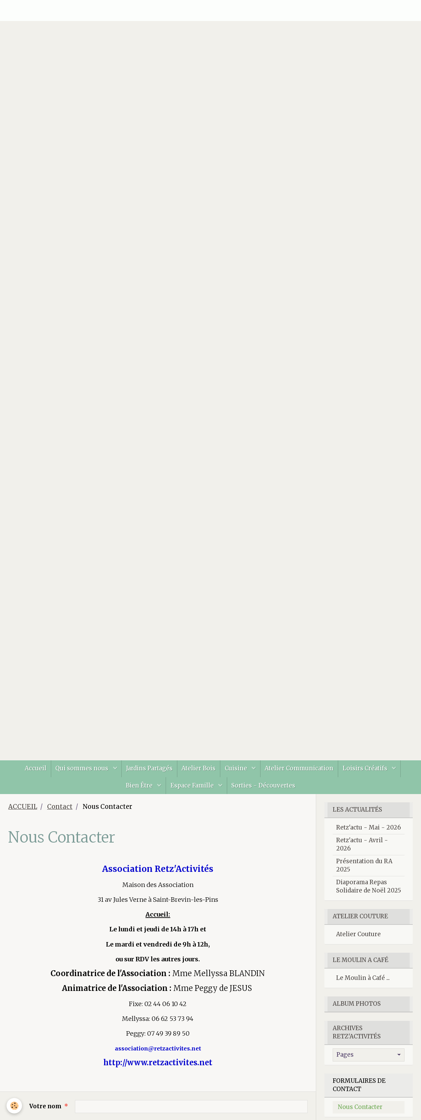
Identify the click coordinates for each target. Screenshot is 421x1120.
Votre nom (45, 1113)
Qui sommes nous (79, 772)
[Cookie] (14, 1105)
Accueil (31, 772)
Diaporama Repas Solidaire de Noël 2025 (368, 893)
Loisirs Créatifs (370, 772)
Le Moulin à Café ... (363, 984)
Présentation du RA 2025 (364, 872)
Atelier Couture (358, 940)
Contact (60, 813)
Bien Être (138, 791)
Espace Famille (192, 791)
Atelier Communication (302, 772)
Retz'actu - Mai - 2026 (368, 834)
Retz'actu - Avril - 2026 (362, 851)
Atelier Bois (198, 772)
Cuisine (238, 772)
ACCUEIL (22, 813)
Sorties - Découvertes (265, 791)
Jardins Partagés (147, 772)
